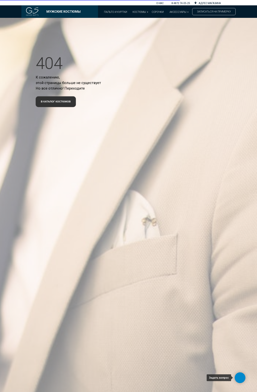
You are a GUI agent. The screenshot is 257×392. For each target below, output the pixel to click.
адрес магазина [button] (210, 3)
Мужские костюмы (63, 11)
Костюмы (139, 12)
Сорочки (158, 12)
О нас (160, 3)
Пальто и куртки (115, 12)
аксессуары (178, 12)
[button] (214, 11)
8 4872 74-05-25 (181, 3)
